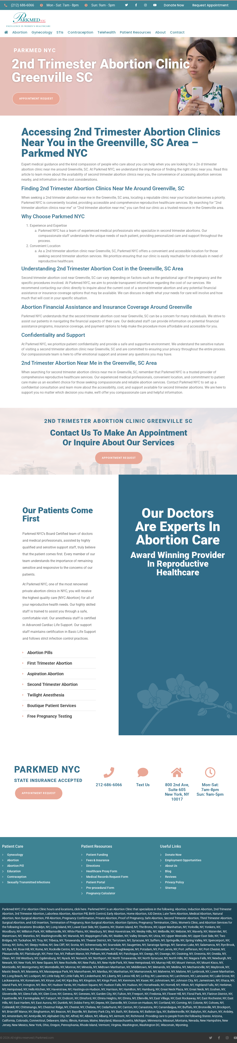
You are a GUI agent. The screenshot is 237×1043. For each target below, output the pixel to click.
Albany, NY (106, 1016)
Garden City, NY (106, 993)
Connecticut (37, 1020)
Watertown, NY (12, 936)
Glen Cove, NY (52, 993)
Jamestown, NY (209, 980)
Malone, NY (183, 971)
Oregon (55, 1025)
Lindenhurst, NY (95, 976)
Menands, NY (161, 967)
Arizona (217, 1016)
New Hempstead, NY (141, 962)
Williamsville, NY (55, 931)
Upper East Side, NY (205, 936)
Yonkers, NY (212, 927)
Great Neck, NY (199, 989)
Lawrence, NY (164, 976)
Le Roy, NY (147, 976)
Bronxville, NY (207, 1007)
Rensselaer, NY (104, 949)
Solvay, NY (8, 945)
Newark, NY (9, 962)
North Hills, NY (178, 958)
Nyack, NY (68, 958)
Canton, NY (130, 1007)
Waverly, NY (199, 931)
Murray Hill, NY (165, 962)
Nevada (194, 1020)
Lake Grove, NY (224, 976)
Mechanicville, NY (198, 967)
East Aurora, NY (46, 1002)
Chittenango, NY (31, 1007)
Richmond (137, 1016)
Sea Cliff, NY (61, 945)
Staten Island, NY (126, 927)
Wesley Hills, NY (146, 931)
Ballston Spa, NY (155, 1011)
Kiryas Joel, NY (55, 980)
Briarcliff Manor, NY (19, 1011)
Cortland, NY (167, 1002)
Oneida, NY (219, 953)
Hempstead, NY (17, 989)
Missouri (168, 1020)
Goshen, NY (217, 989)
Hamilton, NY (132, 989)
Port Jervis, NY (167, 949)
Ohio (46, 1025)
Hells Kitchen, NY (39, 989)
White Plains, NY (77, 931)
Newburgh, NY (221, 958)
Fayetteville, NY (12, 998)
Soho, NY (22, 945)
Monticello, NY (11, 967)
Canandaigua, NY (170, 1007)
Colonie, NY (200, 1002)
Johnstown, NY (164, 980)
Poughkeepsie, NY (127, 949)
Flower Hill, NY (176, 993)
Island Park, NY (12, 985)
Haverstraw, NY (61, 989)
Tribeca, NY (56, 940)
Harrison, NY (114, 989)
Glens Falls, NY (32, 993)
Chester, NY (76, 1007)
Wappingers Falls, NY (98, 936)
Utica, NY (159, 936)
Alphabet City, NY (58, 1016)
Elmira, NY (129, 998)
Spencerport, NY (218, 940)
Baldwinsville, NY (178, 1011)
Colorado (22, 1020)
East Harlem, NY (24, 1002)
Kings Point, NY (112, 980)
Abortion (19, 32)
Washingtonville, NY (53, 936)
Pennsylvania (70, 1025)
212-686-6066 (109, 784)
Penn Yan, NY (55, 953)
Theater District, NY (98, 940)
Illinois (73, 1020)
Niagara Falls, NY (200, 958)
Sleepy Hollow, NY (41, 945)
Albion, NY (91, 1016)
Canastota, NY (147, 1007)
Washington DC (149, 1025)
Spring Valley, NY (196, 940)
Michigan (140, 1020)
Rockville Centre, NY (62, 949)
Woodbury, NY (11, 931)
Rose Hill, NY (26, 949)
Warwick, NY (76, 936)
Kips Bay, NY (75, 980)
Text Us (143, 784)
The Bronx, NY (148, 927)
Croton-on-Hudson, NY (143, 1002)
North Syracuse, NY (155, 958)
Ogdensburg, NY (49, 958)
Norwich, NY (84, 958)
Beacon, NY (63, 1011)
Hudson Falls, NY (115, 985)
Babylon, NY (198, 1011)
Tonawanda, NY (74, 940)
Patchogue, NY (133, 953)
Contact (177, 32)
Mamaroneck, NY (145, 971)
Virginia (116, 1025)
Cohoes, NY (216, 1002)
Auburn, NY (214, 1011)
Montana (181, 1020)
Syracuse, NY (140, 940)
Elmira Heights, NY (109, 998)
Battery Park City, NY (101, 1011)
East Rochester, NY (214, 998)
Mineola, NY (89, 967)
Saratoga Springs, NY (161, 945)
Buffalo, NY (189, 1007)
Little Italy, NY (55, 976)
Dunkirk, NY (65, 1002)
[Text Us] (143, 772)
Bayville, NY (79, 1011)
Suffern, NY (157, 940)
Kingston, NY (92, 980)
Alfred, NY (77, 1016)
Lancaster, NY (204, 976)
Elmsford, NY (87, 998)
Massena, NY (34, 971)
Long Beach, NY (17, 976)
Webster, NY (183, 931)
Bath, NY (121, 1011)
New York (35, 1025)
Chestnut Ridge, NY (55, 1007)
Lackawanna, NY (13, 980)
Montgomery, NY (32, 967)
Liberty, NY (114, 976)
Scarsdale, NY (117, 945)
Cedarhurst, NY (111, 1007)
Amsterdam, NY (17, 1016)
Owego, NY (151, 953)
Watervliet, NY (217, 931)
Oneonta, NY (202, 953)
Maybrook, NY (220, 967)
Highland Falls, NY (206, 985)
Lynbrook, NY (200, 971)
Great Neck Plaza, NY (174, 989)
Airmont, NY (121, 1016)
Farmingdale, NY (33, 998)
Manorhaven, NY (85, 971)
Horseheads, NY (154, 985)
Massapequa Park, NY (58, 971)
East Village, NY (164, 998)
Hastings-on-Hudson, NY (89, 989)
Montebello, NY (54, 967)
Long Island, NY (61, 927)
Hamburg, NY (150, 989)
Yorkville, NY (195, 927)
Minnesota (155, 1020)
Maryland (105, 1020)
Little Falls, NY (75, 976)
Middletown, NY (141, 967)
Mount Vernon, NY (188, 962)
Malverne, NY (166, 971)
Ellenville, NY (145, 998)
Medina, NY (178, 967)
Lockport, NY (37, 976)
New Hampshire (210, 1020)
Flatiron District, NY (219, 993)
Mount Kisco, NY (212, 962)
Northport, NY (102, 958)
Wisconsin (167, 1025)
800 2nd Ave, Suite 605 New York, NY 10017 (177, 792)
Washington (130, 1025)
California (8, 1020)
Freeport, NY (140, 993)
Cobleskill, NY (10, 1007)
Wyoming (181, 1025)
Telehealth (106, 32)
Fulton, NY (124, 993)
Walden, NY (121, 936)
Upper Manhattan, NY (172, 927)
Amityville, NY (37, 1016)
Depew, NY (102, 1002)
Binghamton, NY (44, 1011)
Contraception (80, 32)
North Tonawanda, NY (126, 958)
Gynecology (42, 32)
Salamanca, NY (210, 945)
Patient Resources (135, 32)
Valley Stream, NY (140, 936)
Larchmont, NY (184, 976)
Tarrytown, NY (121, 940)
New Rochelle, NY (70, 962)
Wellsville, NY (166, 931)
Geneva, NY (70, 993)
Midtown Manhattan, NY (114, 967)
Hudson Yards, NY (64, 985)
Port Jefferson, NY (190, 949)
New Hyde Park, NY (114, 962)
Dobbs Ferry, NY (84, 1002)
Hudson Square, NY (90, 985)
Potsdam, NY (148, 949)
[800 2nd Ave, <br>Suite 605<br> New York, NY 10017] (177, 772)
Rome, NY (41, 949)
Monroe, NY (72, 967)
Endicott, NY (70, 998)
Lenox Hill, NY (131, 976)
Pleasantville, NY (12, 953)
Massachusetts (123, 1020)
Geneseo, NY (87, 993)
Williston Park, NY (33, 931)
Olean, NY (8, 958)
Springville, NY (175, 940)
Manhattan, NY (123, 971)
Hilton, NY (187, 985)
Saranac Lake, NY (187, 945)
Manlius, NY (104, 971)
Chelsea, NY (92, 1007)
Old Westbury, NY (27, 958)
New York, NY (27, 962)
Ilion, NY (46, 985)
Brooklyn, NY (41, 927)
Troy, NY (42, 940)
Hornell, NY (173, 985)
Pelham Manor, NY (77, 953)
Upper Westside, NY (179, 936)
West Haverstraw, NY (121, 931)
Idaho (64, 1020)
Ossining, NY (185, 953)
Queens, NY (106, 927)
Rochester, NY (85, 949)
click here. (80, 909)
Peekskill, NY (114, 953)
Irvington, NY (31, 985)
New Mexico (20, 1025)
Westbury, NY (98, 931)
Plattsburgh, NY (35, 953)
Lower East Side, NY (85, 927)
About (160, 32)
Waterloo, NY (31, 936)
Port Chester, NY (214, 949)
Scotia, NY (77, 945)
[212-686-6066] (109, 772)
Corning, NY (184, 1002)
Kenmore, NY (131, 980)
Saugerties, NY (136, 945)
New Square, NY (47, 962)
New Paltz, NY (92, 962)
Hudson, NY (134, 985)
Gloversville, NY (12, 993)
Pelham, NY (97, 953)
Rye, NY (12, 949)
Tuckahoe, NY (27, 940)
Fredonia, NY (157, 993)
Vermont (104, 1025)
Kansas (83, 1020)
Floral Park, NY (196, 993)
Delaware (53, 1020)
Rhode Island (88, 1025)
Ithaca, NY (227, 980)
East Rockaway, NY (187, 998)
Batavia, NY (136, 1011)
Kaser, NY (147, 980)
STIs (59, 32)
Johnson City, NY (187, 980)
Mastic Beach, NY (13, 971)
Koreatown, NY (35, 980)
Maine (94, 1020)
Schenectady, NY (96, 945)
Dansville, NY (118, 1002)
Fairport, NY (53, 998)
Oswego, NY (167, 953)
